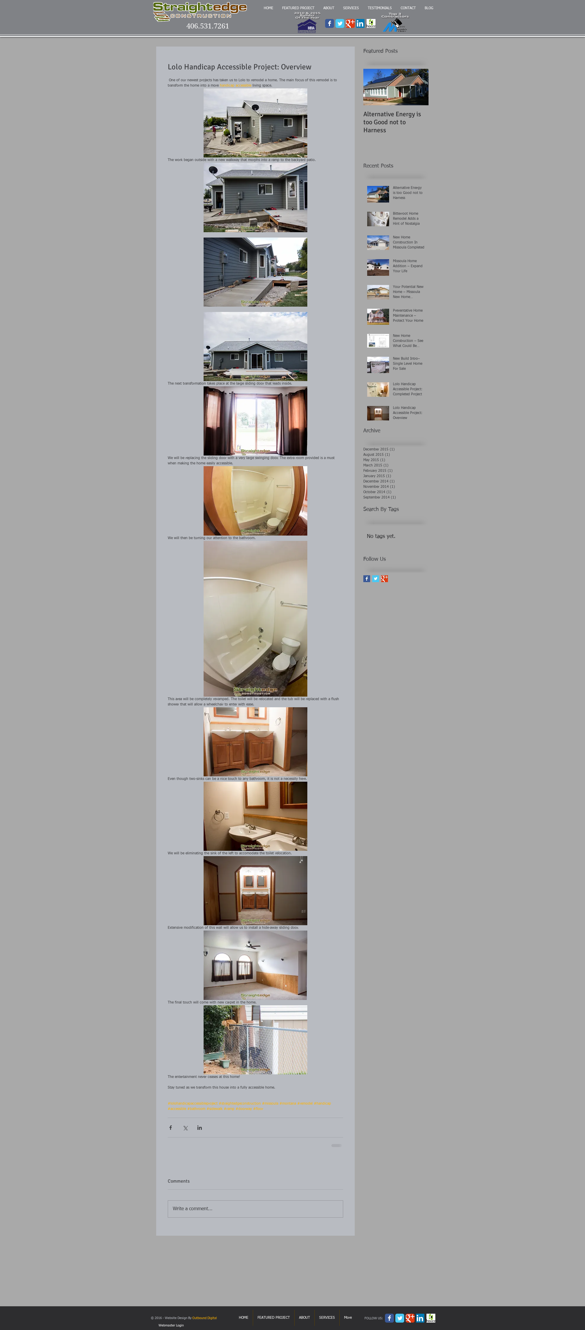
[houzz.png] (371, 23)
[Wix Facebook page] (329, 23)
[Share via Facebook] (170, 1127)
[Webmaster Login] (171, 1326)
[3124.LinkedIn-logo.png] (360, 23)
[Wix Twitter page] (339, 23)
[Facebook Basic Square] (366, 578)
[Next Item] (419, 87)
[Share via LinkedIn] (199, 1127)
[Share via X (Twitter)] (185, 1127)
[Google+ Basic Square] (384, 578)
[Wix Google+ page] (350, 23)
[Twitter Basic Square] (375, 578)
